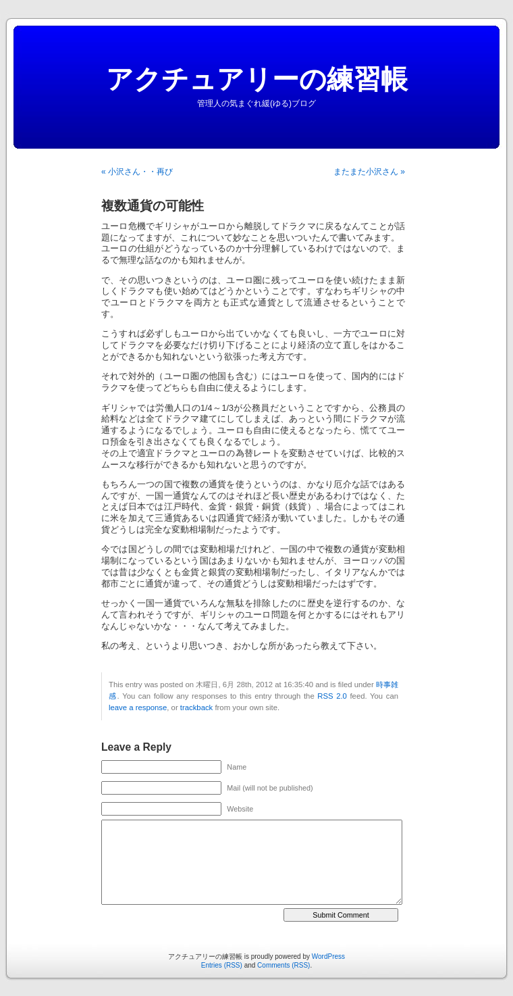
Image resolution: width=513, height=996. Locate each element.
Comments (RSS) (283, 965)
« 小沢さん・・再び (137, 171)
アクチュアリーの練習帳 (257, 79)
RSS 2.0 (332, 696)
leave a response (138, 707)
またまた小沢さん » (369, 171)
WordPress (328, 956)
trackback (196, 707)
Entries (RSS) (221, 965)
